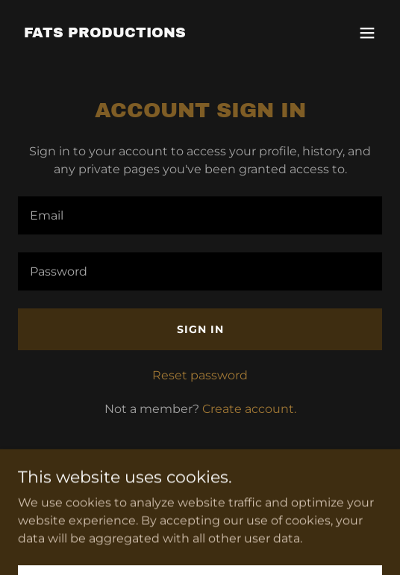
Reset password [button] (200, 375)
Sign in (200, 329)
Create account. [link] (249, 409)
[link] (105, 33)
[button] (367, 33)
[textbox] (200, 215)
